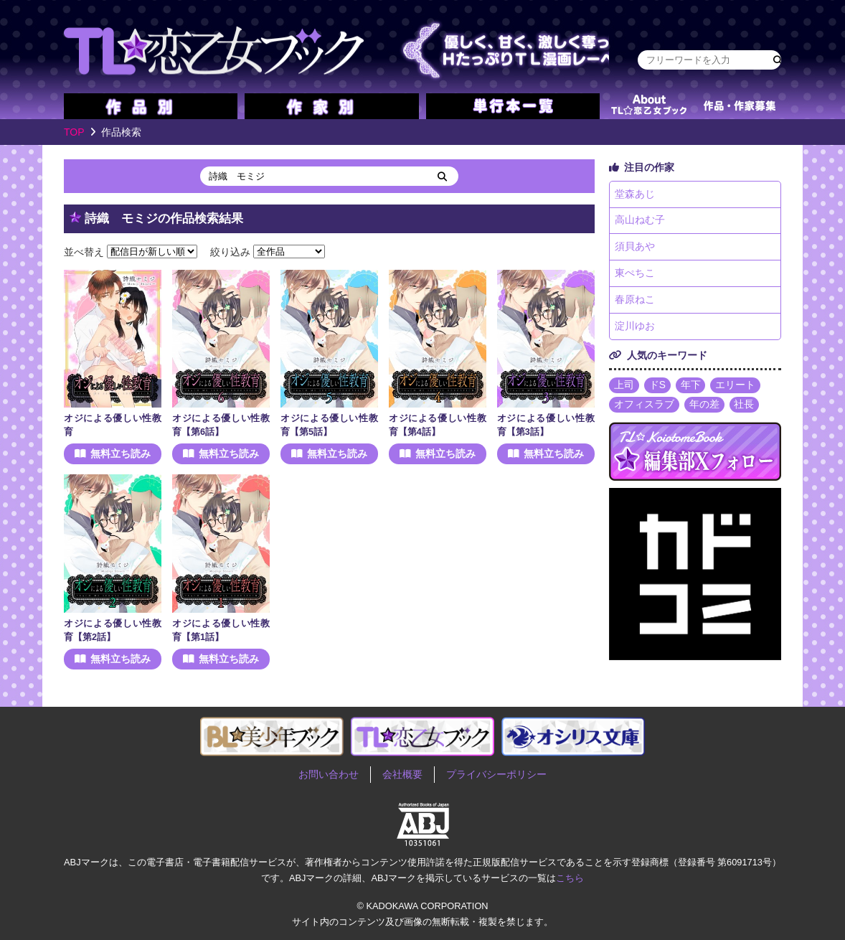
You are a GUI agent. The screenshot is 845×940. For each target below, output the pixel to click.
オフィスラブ (644, 407)
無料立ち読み (120, 453)
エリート (736, 387)
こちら (570, 878)
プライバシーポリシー (496, 774)
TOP (74, 132)
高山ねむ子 (640, 221)
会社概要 (402, 774)
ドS (657, 387)
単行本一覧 (513, 106)
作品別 (150, 106)
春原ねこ (635, 301)
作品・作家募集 (739, 106)
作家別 (331, 106)
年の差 (704, 407)
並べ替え (84, 251)
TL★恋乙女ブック (336, 47)
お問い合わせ (328, 774)
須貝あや (635, 248)
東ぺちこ (635, 275)
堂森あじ (635, 194)
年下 (691, 387)
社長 (745, 407)
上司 (624, 387)
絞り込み (230, 251)
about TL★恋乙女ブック (648, 106)
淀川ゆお (635, 328)
